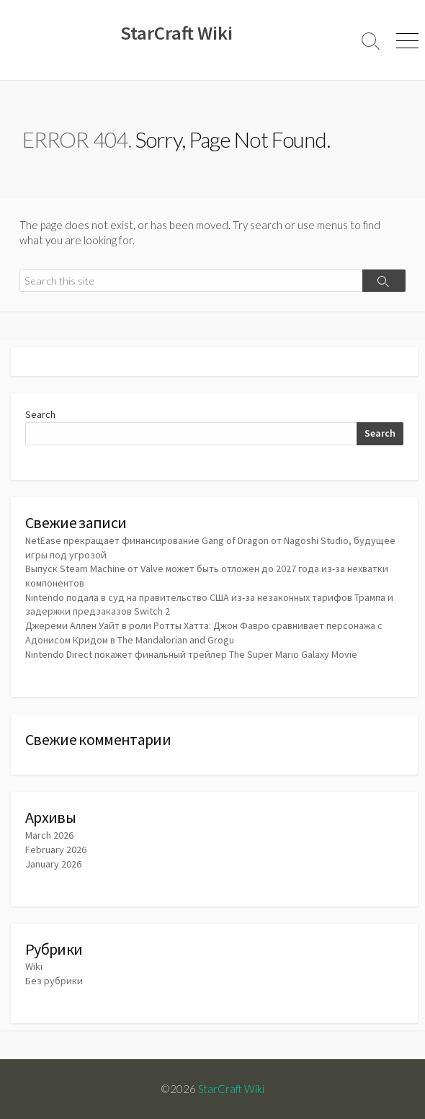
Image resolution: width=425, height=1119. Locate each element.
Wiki (33, 966)
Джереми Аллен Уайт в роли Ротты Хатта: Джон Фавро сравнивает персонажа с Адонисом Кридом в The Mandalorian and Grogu (203, 632)
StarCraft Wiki (231, 1088)
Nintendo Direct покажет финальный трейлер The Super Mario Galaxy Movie (191, 654)
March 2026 (49, 835)
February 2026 (55, 849)
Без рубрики (54, 980)
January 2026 (53, 863)
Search (40, 414)
